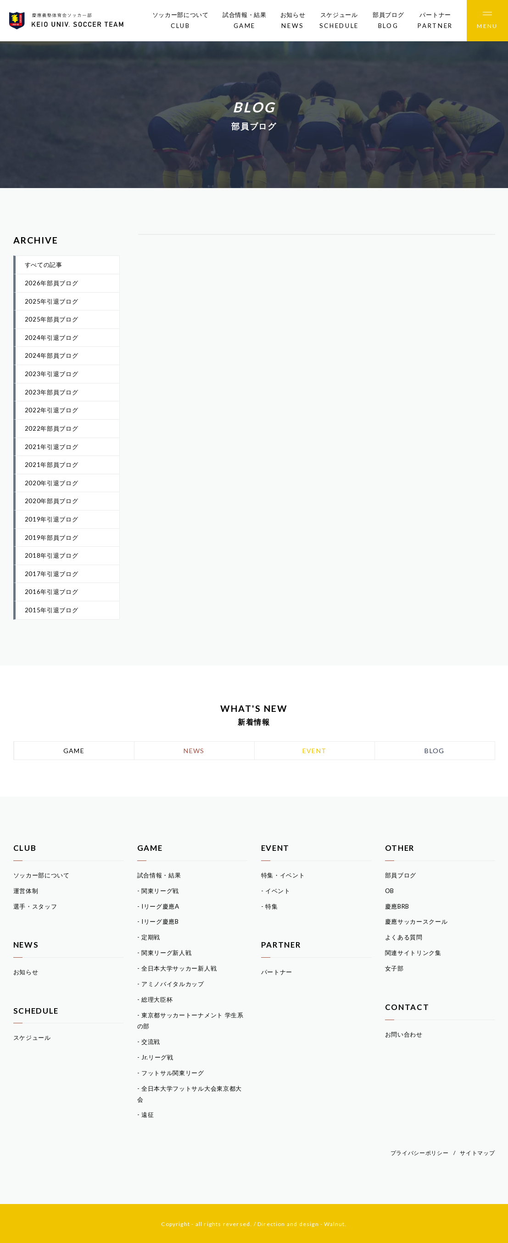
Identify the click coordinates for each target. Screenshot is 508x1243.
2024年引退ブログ (51, 337)
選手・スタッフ (35, 906)
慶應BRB (397, 906)
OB (389, 890)
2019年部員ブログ (51, 537)
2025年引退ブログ (51, 301)
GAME (74, 751)
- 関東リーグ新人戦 (164, 952)
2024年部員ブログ (51, 355)
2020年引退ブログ (51, 483)
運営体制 (26, 890)
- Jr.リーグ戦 (155, 1057)
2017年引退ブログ (51, 573)
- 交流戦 (149, 1041)
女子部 (394, 968)
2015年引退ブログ (51, 610)
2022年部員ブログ (51, 428)
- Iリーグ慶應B (158, 921)
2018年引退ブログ (51, 555)
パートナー (435, 21)
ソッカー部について (180, 21)
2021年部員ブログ (51, 464)
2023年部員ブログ (51, 392)
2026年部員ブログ (51, 283)
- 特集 (269, 906)
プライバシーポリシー (420, 1152)
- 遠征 (145, 1114)
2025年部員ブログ (51, 319)
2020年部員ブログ (51, 501)
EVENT (314, 751)
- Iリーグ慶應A (158, 906)
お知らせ (293, 21)
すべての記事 (43, 264)
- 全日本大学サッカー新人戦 (177, 968)
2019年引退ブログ (51, 519)
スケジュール (339, 21)
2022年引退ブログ (51, 410)
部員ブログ (388, 21)
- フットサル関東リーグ (170, 1073)
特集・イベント (283, 875)
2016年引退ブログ (51, 591)
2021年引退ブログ (51, 446)
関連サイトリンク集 (413, 952)
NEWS (194, 751)
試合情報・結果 (245, 21)
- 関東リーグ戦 (158, 890)
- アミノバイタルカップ (170, 984)
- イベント (275, 890)
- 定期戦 (149, 937)
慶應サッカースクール (416, 921)
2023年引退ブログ (51, 373)
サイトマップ (477, 1152)
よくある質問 (404, 937)
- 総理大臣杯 (155, 999)
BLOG (434, 751)
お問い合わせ (404, 1034)
